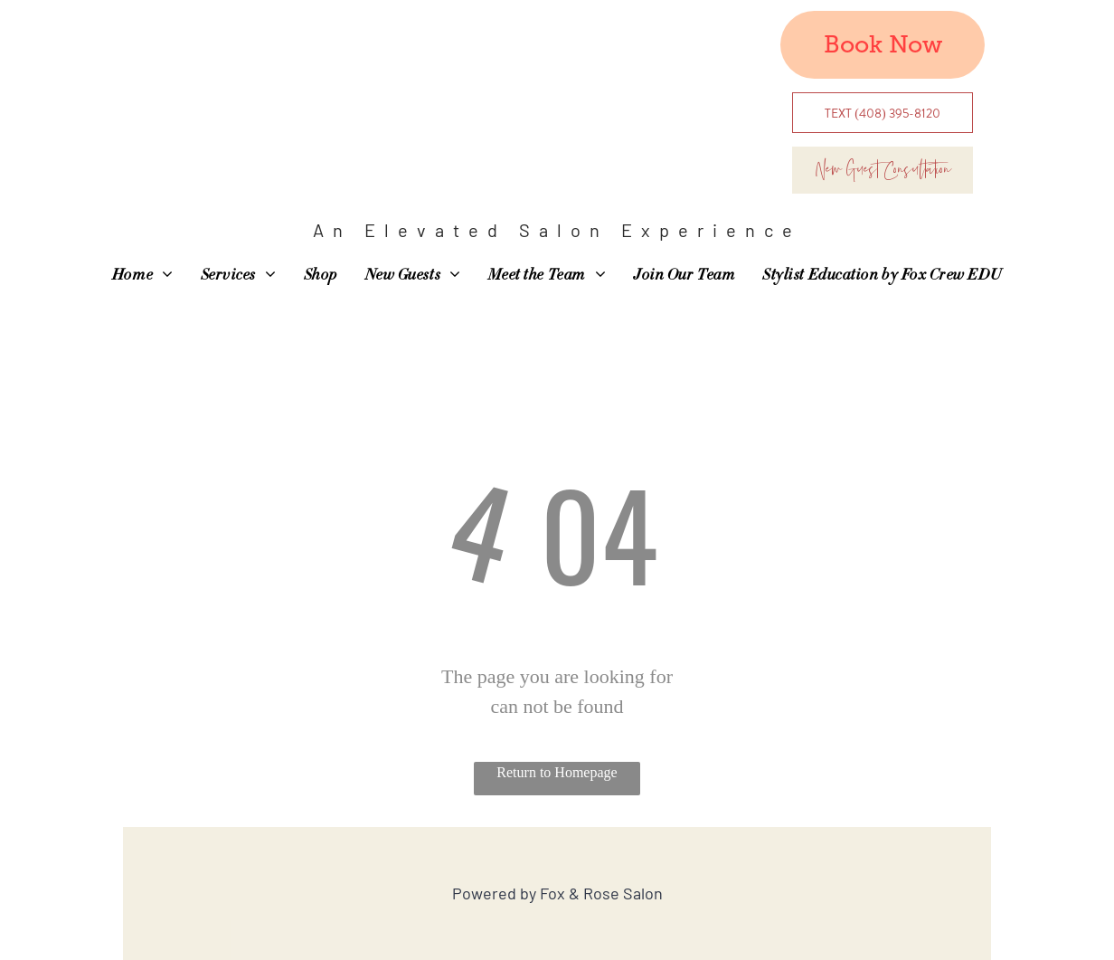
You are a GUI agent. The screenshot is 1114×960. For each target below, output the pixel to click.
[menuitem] (143, 276)
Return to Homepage (556, 772)
